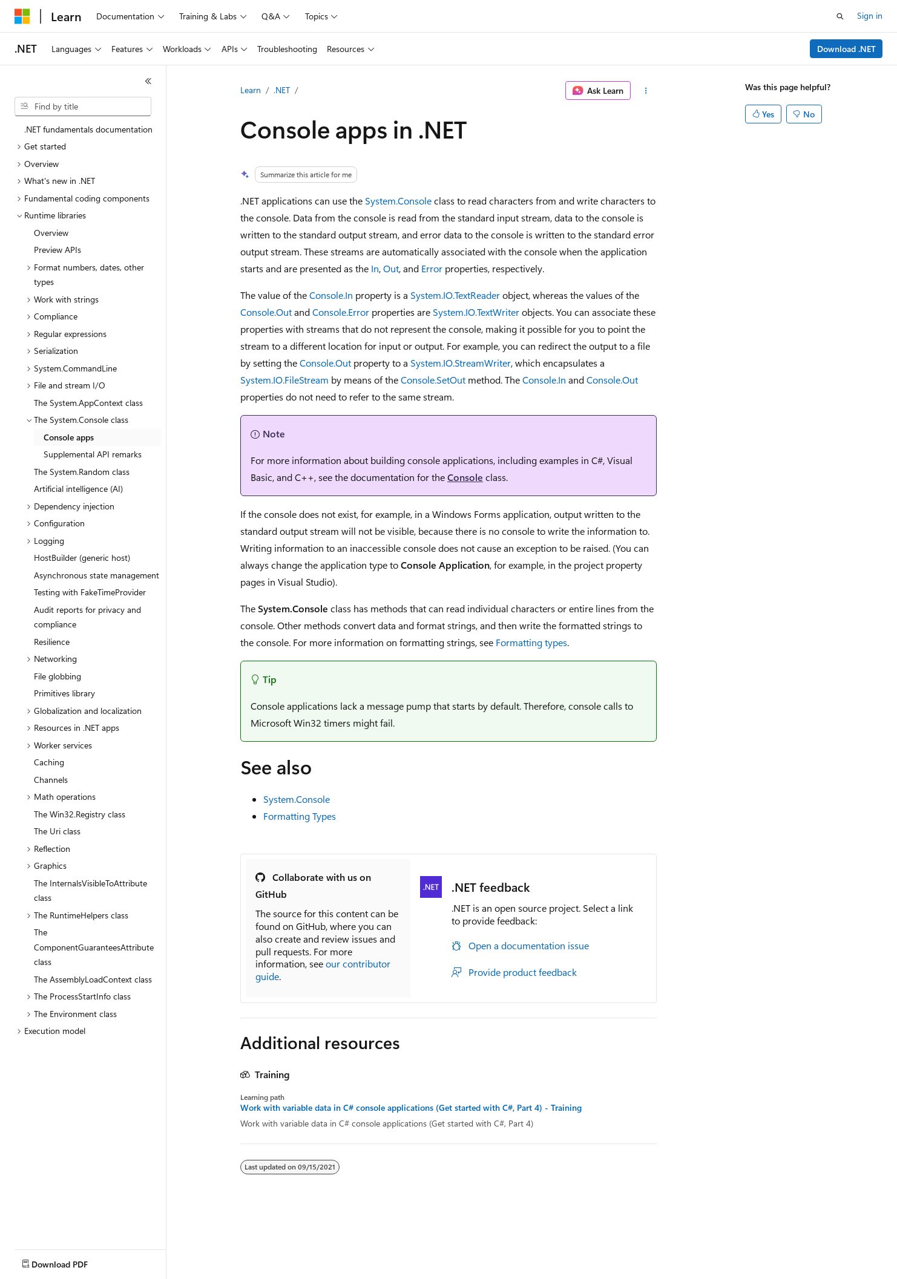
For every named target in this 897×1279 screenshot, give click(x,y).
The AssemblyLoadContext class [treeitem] (93, 979)
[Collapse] (148, 81)
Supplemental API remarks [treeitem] (93, 454)
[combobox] (83, 106)
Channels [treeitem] (51, 779)
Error (431, 268)
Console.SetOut (433, 379)
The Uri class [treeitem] (57, 831)
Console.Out (266, 312)
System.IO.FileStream (284, 379)
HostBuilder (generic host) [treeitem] (82, 557)
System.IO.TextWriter (476, 312)
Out (391, 268)
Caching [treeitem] (49, 762)
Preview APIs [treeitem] (57, 249)
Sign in (869, 15)
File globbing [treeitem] (57, 676)
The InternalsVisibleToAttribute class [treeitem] (90, 890)
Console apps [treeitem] (69, 437)
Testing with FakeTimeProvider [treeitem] (90, 592)
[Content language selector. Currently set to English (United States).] (70, 1261)
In (375, 268)
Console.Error (340, 312)
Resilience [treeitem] (52, 641)
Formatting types (531, 642)
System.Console (398, 200)
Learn (250, 90)
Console (465, 477)
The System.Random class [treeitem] (82, 471)
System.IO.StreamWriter (460, 362)
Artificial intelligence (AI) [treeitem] (78, 488)
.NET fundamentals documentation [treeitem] (88, 129)
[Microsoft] (22, 16)
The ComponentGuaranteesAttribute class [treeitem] (94, 946)
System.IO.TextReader (455, 295)
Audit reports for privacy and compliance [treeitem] (87, 617)
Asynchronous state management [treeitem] (96, 575)
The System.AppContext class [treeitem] (88, 402)
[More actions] (646, 90)
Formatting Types (299, 816)
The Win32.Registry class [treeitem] (79, 814)
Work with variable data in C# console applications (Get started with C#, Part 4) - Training (411, 1107)
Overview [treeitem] (51, 232)
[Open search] (840, 16)
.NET (282, 90)
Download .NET (846, 48)
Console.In (331, 295)
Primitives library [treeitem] (64, 693)
